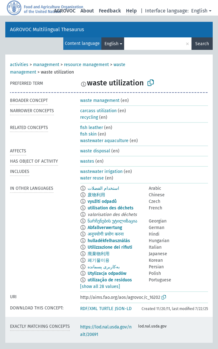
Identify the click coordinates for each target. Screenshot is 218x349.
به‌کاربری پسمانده (104, 267)
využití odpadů (102, 201)
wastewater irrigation (101, 171)
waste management (99, 100)
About (87, 11)
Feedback (110, 11)
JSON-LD (123, 308)
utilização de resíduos (110, 280)
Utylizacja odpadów (107, 273)
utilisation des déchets (110, 208)
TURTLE (106, 308)
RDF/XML (89, 308)
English (199, 11)
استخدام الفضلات (103, 188)
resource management (86, 64)
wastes (87, 161)
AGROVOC (64, 11)
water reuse (92, 178)
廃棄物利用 (98, 253)
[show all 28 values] (100, 286)
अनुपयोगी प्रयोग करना (106, 234)
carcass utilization (98, 110)
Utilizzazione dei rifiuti (110, 247)
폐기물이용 (98, 260)
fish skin (88, 134)
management (46, 64)
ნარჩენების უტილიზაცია (112, 221)
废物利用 (96, 195)
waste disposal (95, 151)
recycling (89, 117)
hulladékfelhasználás (109, 240)
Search (202, 43)
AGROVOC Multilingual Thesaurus (47, 29)
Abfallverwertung (105, 227)
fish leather (91, 127)
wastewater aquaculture (104, 140)
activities (19, 64)
